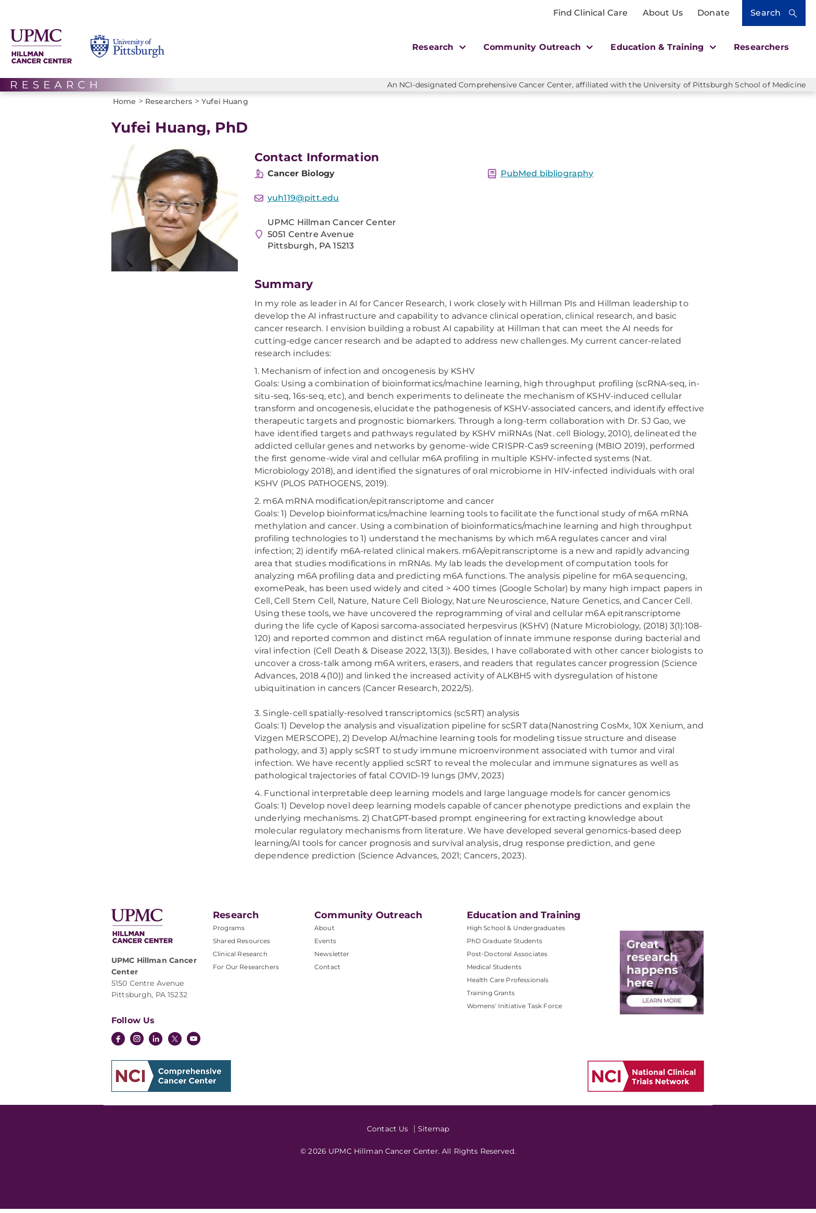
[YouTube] (193, 1044)
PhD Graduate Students (504, 945)
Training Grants (491, 997)
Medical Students (494, 971)
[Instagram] (137, 1044)
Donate (713, 13)
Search (765, 13)
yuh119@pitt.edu (303, 202)
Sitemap (433, 1133)
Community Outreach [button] (536, 47)
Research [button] (437, 47)
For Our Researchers (246, 971)
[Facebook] (118, 1044)
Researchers (761, 47)
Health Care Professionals (508, 984)
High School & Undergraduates (516, 932)
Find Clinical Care (590, 13)
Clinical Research (240, 958)
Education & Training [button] (661, 47)
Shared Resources (242, 945)
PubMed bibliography (547, 177)
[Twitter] (175, 1043)
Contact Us (387, 1133)
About (324, 932)
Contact (327, 971)
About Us (663, 13)
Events (325, 945)
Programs (229, 932)
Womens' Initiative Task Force (515, 1010)
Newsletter (332, 958)
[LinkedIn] (155, 1044)
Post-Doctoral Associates (507, 958)
